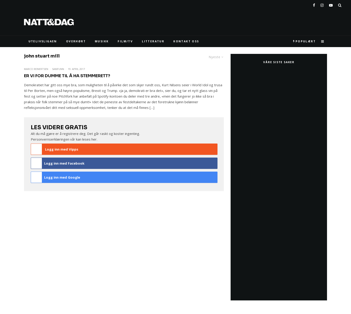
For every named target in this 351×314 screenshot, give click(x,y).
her (94, 139)
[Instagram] (322, 4)
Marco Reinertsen (36, 69)
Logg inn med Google (55, 177)
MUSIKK (102, 41)
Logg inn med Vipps (55, 149)
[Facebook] (314, 4)
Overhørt (76, 41)
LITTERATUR (153, 41)
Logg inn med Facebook (58, 163)
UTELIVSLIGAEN (43, 41)
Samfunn (58, 69)
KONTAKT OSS (186, 41)
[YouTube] (330, 4)
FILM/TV (125, 41)
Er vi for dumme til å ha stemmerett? (67, 75)
